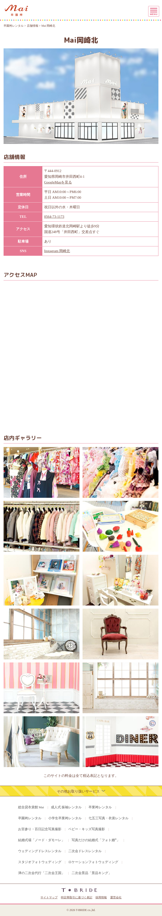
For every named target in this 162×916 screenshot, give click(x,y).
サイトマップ (49, 897)
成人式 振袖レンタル (66, 807)
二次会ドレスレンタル (85, 851)
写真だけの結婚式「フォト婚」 (96, 840)
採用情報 (101, 897)
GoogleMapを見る (58, 182)
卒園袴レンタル (29, 818)
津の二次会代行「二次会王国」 (41, 873)
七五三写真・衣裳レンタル (108, 818)
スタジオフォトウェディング (39, 862)
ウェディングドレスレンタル (39, 851)
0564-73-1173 (54, 217)
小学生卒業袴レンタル (65, 818)
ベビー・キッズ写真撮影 (86, 829)
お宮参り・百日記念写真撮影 (39, 829)
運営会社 (116, 897)
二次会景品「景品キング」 (92, 873)
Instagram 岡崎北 (57, 251)
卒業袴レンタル (100, 807)
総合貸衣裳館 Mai (31, 807)
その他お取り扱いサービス (81, 791)
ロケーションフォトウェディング (93, 862)
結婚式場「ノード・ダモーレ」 (41, 840)
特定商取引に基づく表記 (76, 897)
